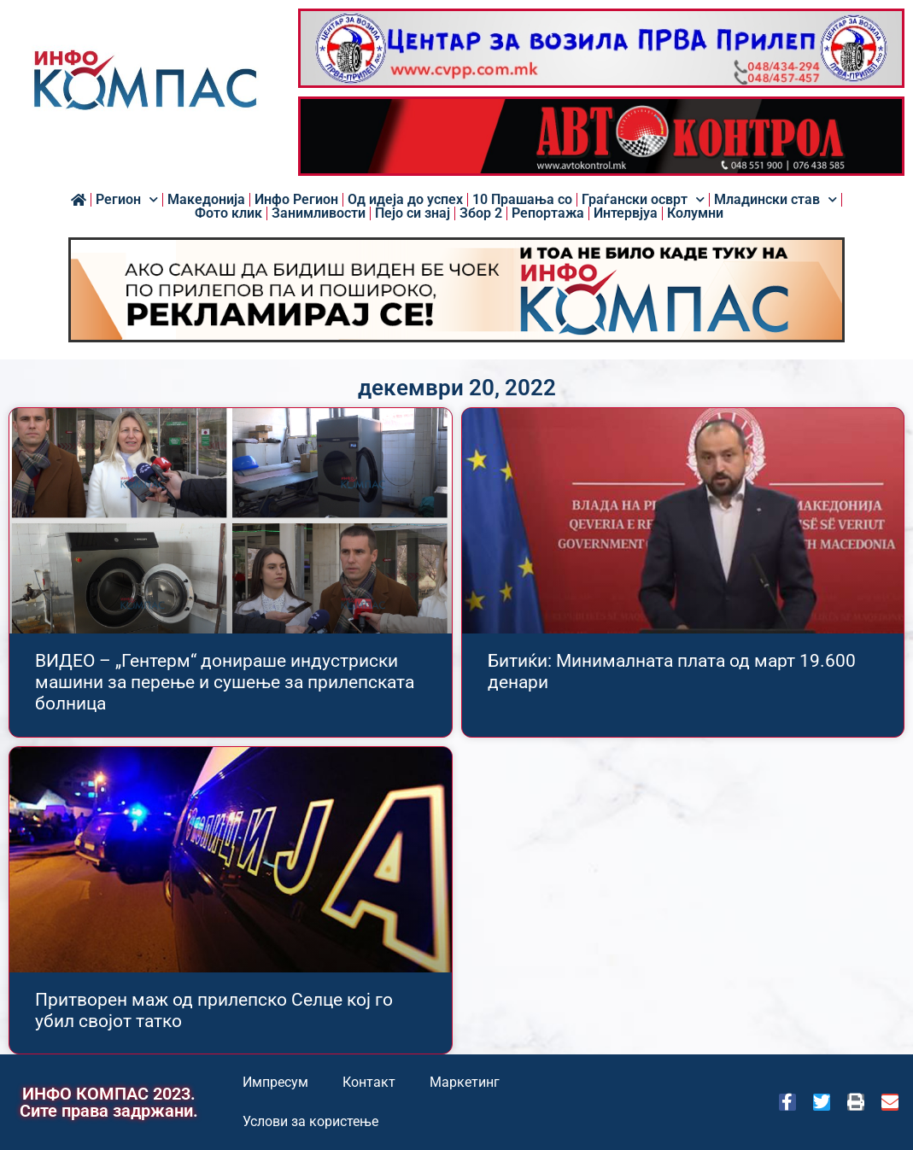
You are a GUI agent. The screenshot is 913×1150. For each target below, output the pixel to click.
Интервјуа (626, 213)
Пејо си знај (412, 213)
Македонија (206, 200)
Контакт (368, 1082)
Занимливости (319, 213)
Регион (127, 200)
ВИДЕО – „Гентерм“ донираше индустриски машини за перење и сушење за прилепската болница (224, 682)
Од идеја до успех (405, 200)
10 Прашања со (522, 200)
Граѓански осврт (643, 200)
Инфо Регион (296, 200)
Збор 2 (480, 213)
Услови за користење (310, 1121)
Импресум (275, 1082)
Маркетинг (465, 1082)
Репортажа (548, 213)
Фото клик (228, 213)
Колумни (695, 213)
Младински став (775, 200)
